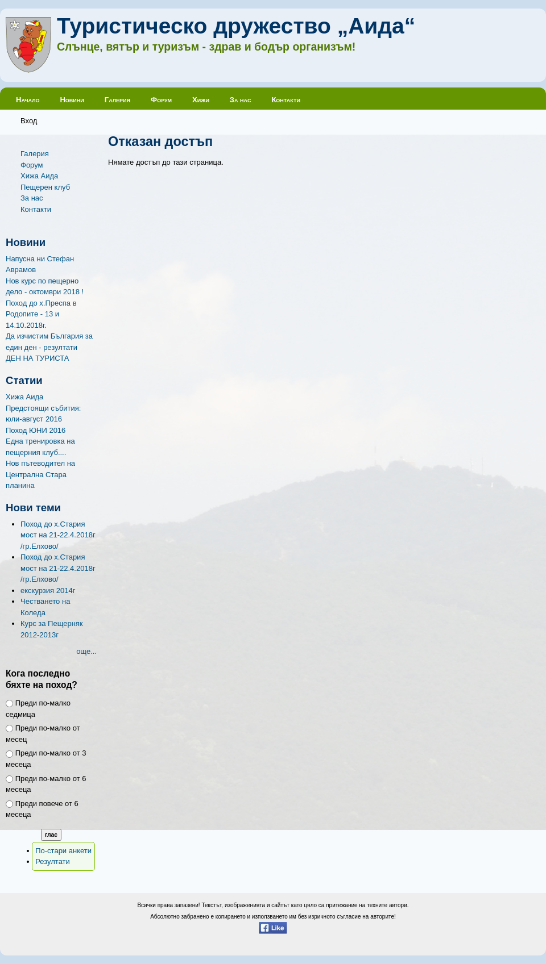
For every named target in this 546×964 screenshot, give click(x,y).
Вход (28, 120)
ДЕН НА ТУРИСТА (37, 358)
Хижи (200, 99)
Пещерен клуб (45, 187)
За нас (240, 99)
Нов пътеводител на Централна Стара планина (40, 474)
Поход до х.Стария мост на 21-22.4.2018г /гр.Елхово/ (58, 535)
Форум (161, 99)
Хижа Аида (39, 176)
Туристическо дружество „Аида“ (236, 26)
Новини (72, 99)
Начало (27, 99)
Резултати (52, 861)
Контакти (285, 99)
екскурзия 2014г (47, 590)
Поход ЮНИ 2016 (35, 430)
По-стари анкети (63, 850)
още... (86, 651)
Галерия (117, 99)
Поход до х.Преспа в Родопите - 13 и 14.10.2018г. (41, 314)
